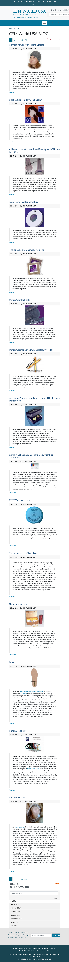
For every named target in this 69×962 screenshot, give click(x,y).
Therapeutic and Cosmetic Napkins (26, 249)
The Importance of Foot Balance (25, 553)
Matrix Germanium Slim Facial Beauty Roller (31, 349)
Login (25, 1)
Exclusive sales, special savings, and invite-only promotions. (19, 934)
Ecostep (13, 662)
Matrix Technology (26, 691)
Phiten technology (33, 769)
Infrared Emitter (17, 797)
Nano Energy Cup (18, 604)
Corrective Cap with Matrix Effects (26, 44)
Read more (13, 92)
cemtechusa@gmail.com (46, 954)
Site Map (47, 950)
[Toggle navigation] (44, 23)
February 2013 (16, 908)
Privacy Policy (36, 948)
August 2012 (15, 922)
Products (31, 950)
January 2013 (15, 911)
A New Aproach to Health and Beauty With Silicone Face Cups (34, 150)
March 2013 (15, 904)
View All (24, 40)
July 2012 (14, 926)
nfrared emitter (20, 827)
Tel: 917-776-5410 (53, 23)
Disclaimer (23, 950)
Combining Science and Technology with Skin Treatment (31, 456)
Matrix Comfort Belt (19, 299)
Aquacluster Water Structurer (24, 201)
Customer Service (25, 948)
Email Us (14, 884)
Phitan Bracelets (17, 730)
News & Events (56, 10)
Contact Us (39, 950)
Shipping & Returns (48, 948)
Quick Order (40, 1)
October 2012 (15, 915)
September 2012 (16, 918)
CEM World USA (38, 691)
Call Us (19, 887)
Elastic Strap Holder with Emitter (25, 99)
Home (15, 948)
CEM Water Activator (20, 500)
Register (32, 1)
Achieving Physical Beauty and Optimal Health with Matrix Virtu (34, 399)
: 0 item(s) (18, 1)
